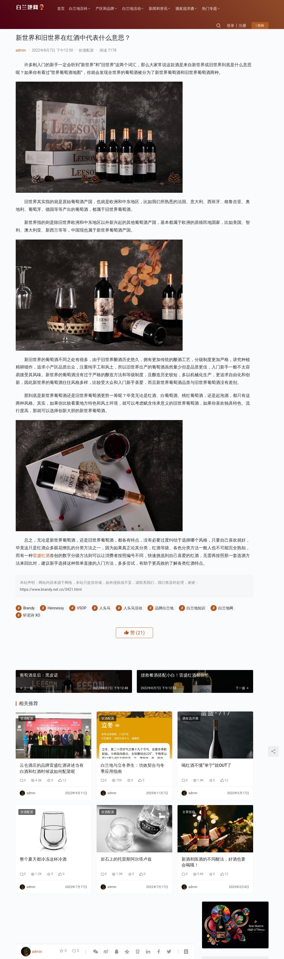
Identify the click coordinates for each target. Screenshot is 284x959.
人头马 (104, 669)
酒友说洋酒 (190, 8)
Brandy (29, 669)
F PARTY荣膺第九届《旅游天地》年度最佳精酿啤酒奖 (252, 509)
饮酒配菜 (86, 50)
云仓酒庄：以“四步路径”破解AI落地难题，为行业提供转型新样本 (250, 312)
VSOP (82, 669)
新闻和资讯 (163, 8)
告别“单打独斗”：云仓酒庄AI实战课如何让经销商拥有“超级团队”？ (249, 337)
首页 (66, 8)
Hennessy (56, 669)
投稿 (260, 25)
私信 (247, 169)
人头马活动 (133, 669)
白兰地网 (62, 676)
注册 (242, 25)
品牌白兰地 (164, 669)
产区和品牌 (110, 8)
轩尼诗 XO (91, 676)
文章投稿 (149, 861)
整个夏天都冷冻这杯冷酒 (43, 895)
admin (21, 50)
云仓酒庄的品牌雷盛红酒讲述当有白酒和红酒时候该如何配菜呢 (43, 817)
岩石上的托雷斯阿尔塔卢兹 (104, 898)
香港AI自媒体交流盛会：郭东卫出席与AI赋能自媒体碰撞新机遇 (249, 287)
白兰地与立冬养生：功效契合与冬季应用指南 (104, 817)
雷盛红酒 (160, 601)
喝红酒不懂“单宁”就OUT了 (164, 817)
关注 (223, 169)
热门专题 (214, 8)
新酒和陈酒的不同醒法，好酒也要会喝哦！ (165, 898)
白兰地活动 (136, 8)
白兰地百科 (83, 8)
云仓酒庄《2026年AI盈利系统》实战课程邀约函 (250, 386)
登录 (230, 25)
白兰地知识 (32, 676)
